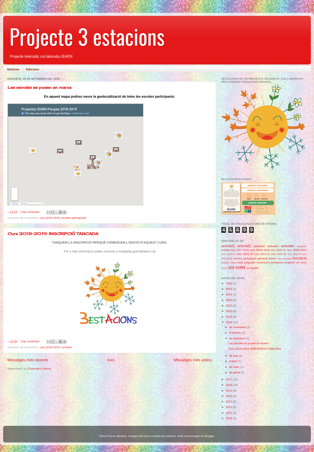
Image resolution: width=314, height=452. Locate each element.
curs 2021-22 (244, 254)
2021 (229, 305)
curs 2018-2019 (50, 217)
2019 (229, 316)
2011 (229, 412)
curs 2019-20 (278, 250)
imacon (171, 436)
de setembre (237, 338)
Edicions (32, 69)
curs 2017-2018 (240, 250)
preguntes (250, 262)
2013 (229, 401)
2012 (229, 407)
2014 (229, 396)
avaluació (302, 246)
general (262, 258)
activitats (287, 246)
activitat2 (244, 246)
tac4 (248, 268)
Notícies (13, 69)
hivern (272, 258)
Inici (111, 360)
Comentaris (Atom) (39, 368)
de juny (234, 355)
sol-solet (66, 347)
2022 (229, 300)
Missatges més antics (193, 360)
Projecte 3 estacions (87, 36)
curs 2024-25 (294, 254)
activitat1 (228, 246)
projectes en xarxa (296, 262)
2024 (229, 288)
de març (234, 366)
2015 (229, 390)
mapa (233, 262)
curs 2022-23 (262, 254)
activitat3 (259, 246)
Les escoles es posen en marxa (39, 87)
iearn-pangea (284, 258)
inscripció (299, 258)
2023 (229, 294)
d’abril (233, 361)
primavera (277, 262)
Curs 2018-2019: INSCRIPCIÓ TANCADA (53, 233)
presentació (263, 262)
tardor (255, 268)
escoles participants (73, 217)
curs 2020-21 (228, 254)
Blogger (209, 436)
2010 (229, 418)
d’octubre (235, 332)
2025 (229, 283)
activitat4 (273, 246)
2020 (229, 311)
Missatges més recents (27, 360)
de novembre (238, 327)
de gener (235, 372)
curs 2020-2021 (297, 250)
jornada (225, 262)
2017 (229, 379)
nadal (240, 262)
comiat (225, 250)
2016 (229, 384)
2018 (229, 322)
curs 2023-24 (278, 254)
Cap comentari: (31, 212)
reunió (224, 268)
